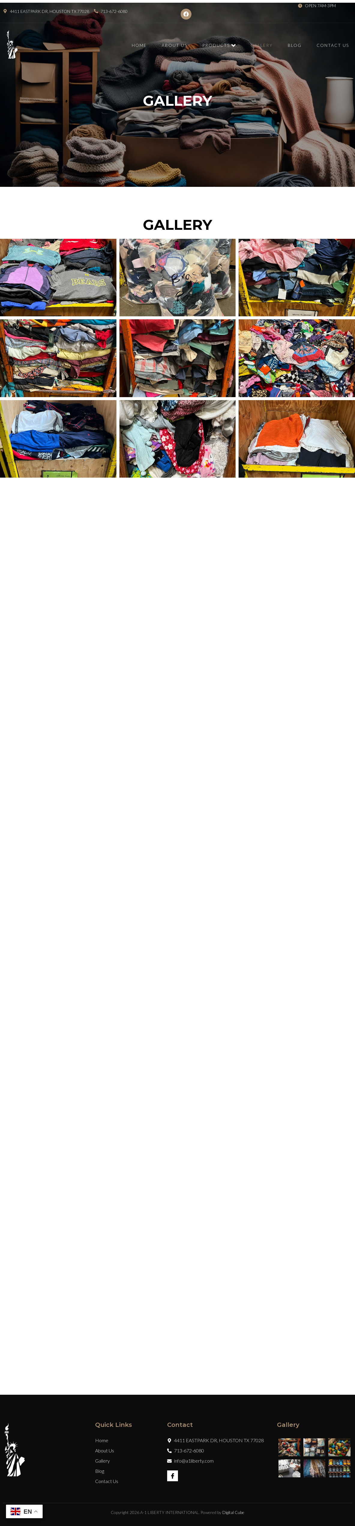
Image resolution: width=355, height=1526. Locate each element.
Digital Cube (233, 1512)
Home (139, 45)
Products (219, 45)
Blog (295, 45)
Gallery (262, 45)
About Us (174, 45)
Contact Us (333, 45)
